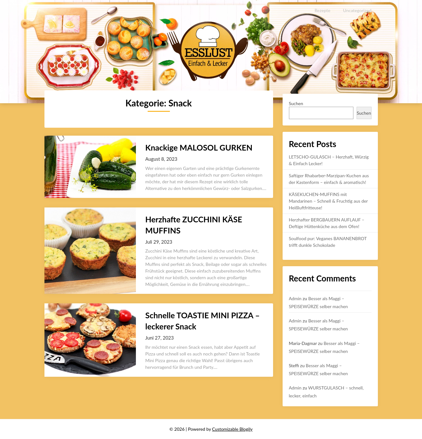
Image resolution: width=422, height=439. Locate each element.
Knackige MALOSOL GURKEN (198, 147)
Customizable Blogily (232, 429)
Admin (295, 298)
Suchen (296, 103)
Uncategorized (357, 10)
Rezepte (322, 10)
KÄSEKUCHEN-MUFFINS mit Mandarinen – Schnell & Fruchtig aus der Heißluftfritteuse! (328, 201)
